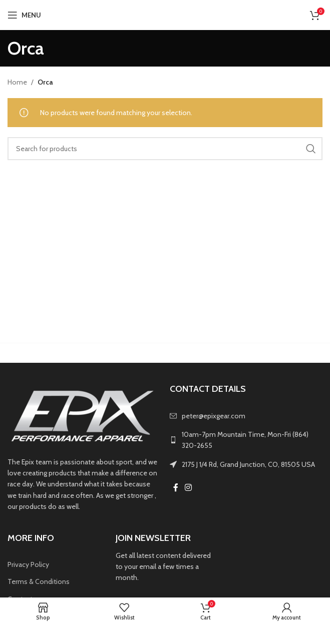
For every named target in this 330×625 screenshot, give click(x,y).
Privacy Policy (28, 564)
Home (17, 82)
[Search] (165, 148)
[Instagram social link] (188, 487)
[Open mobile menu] (24, 15)
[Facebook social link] (175, 487)
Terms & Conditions (39, 581)
